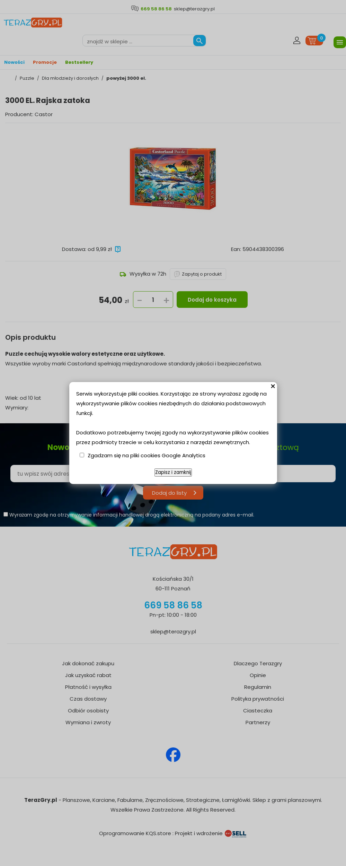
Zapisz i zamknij (173, 472)
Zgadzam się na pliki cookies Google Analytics (146, 455)
